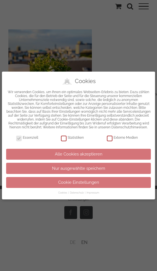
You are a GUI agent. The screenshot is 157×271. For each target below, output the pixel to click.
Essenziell (27, 136)
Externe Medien (122, 136)
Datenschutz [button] (77, 191)
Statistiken (72, 136)
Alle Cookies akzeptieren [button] (78, 152)
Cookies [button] (63, 191)
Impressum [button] (93, 191)
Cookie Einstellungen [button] (78, 181)
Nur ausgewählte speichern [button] (78, 167)
